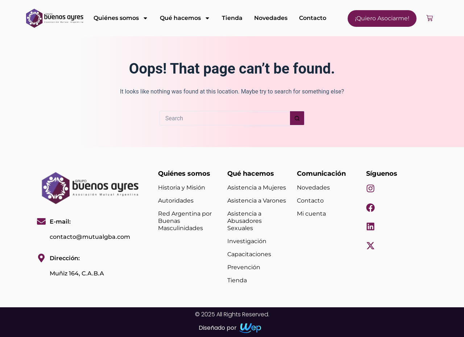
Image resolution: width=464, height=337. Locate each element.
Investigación (246, 241)
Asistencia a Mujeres (256, 187)
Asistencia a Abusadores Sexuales (244, 221)
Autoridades (176, 200)
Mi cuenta (311, 213)
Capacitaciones (249, 254)
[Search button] (297, 118)
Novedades (270, 17)
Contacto (312, 17)
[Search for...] (225, 118)
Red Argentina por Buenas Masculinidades (185, 221)
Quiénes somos (121, 18)
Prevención (243, 267)
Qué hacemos (185, 18)
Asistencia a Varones (256, 200)
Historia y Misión (181, 187)
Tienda (232, 17)
